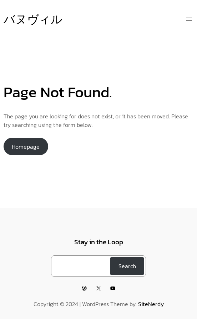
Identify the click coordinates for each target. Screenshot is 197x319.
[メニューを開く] (189, 19)
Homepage (26, 146)
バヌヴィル (33, 19)
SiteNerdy (151, 304)
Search (127, 266)
